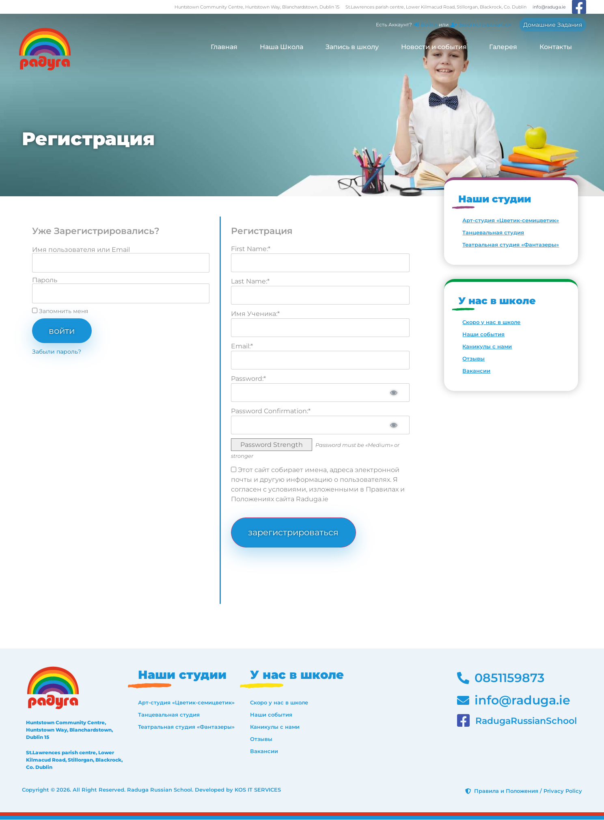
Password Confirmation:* (271, 411)
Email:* (242, 346)
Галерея (503, 47)
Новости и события (434, 47)
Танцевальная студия (493, 232)
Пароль (44, 280)
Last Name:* (250, 281)
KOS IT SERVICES (258, 790)
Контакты (555, 47)
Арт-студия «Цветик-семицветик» (510, 220)
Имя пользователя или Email (81, 250)
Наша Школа (281, 47)
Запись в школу (352, 47)
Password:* (248, 378)
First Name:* (250, 249)
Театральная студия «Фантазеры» (510, 244)
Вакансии (476, 370)
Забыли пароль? (56, 352)
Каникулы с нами (487, 346)
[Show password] (393, 392)
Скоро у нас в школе (491, 322)
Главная (224, 47)
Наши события (483, 334)
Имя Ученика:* (255, 314)
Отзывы (473, 358)
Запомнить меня (60, 311)
